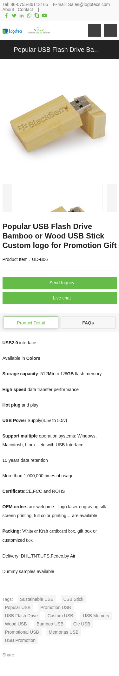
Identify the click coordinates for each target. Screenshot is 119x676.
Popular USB (18, 607)
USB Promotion (20, 640)
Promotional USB (22, 632)
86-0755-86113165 (29, 4)
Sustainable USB (37, 599)
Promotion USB (55, 607)
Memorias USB (64, 632)
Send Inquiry (62, 282)
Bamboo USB (49, 623)
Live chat (62, 297)
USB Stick (73, 599)
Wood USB (16, 623)
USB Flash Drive (21, 615)
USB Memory (96, 615)
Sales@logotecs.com (89, 4)
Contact (25, 9)
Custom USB (60, 615)
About (8, 9)
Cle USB (81, 623)
